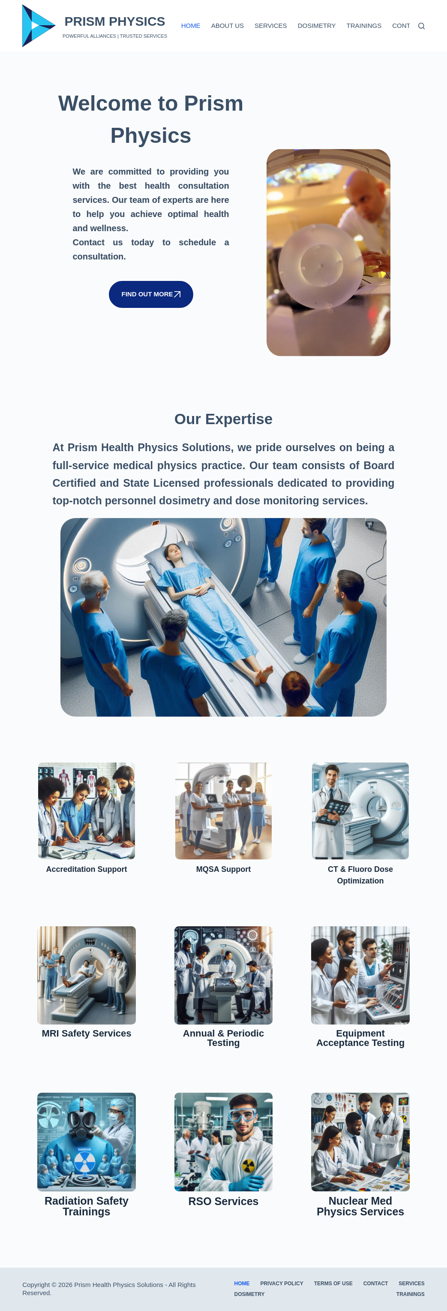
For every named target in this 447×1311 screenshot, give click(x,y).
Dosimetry (317, 25)
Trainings (364, 25)
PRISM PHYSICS (115, 21)
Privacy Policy (281, 1284)
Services (271, 25)
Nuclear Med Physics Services (360, 1216)
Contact (407, 25)
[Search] (421, 26)
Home (191, 25)
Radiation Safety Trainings (87, 1216)
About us (227, 25)
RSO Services (224, 1212)
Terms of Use (333, 1284)
